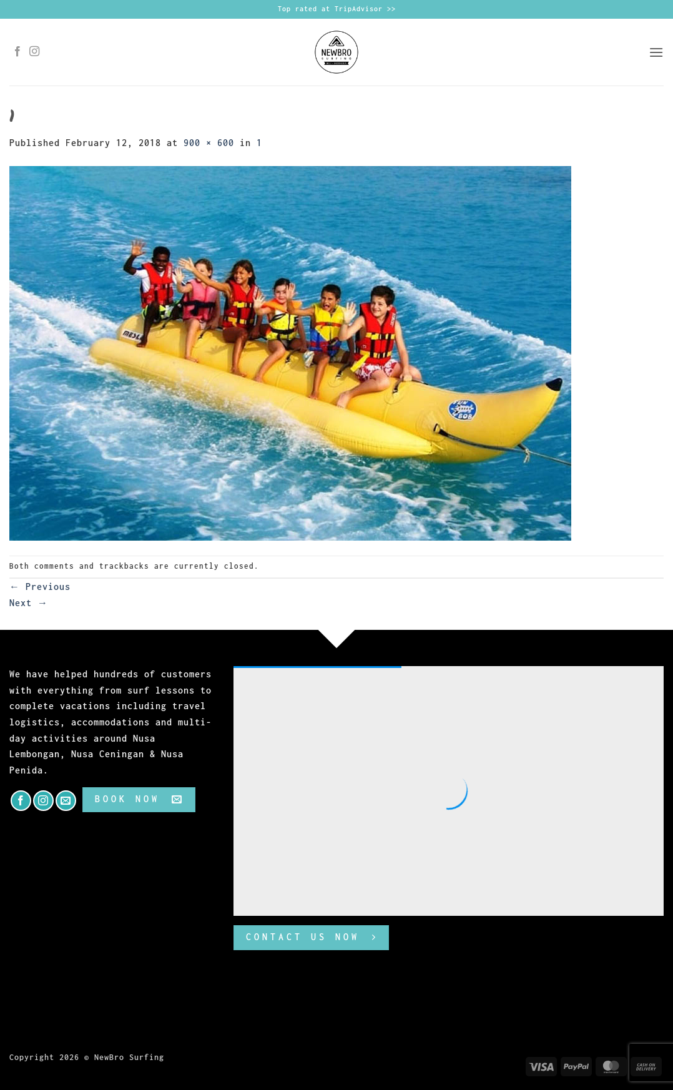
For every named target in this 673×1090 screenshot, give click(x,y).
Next (28, 602)
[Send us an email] (66, 800)
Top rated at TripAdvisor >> (337, 8)
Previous (40, 586)
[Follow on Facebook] (17, 51)
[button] (656, 52)
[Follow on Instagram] (34, 51)
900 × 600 (209, 142)
